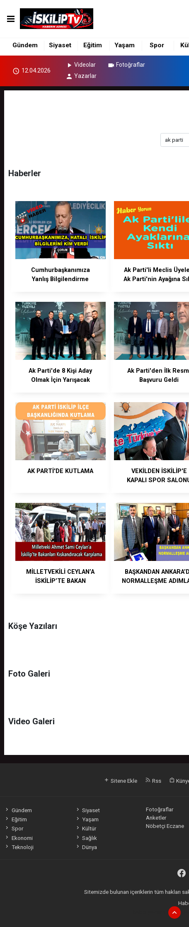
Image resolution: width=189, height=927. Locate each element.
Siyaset (60, 45)
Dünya (86, 847)
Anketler (156, 817)
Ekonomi (18, 838)
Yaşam (124, 45)
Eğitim (92, 45)
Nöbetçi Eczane (165, 826)
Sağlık (86, 838)
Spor (157, 45)
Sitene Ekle (120, 780)
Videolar (80, 64)
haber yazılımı (149, 911)
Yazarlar (81, 76)
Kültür (85, 828)
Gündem (25, 45)
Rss (153, 780)
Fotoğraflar (126, 64)
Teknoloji (18, 847)
